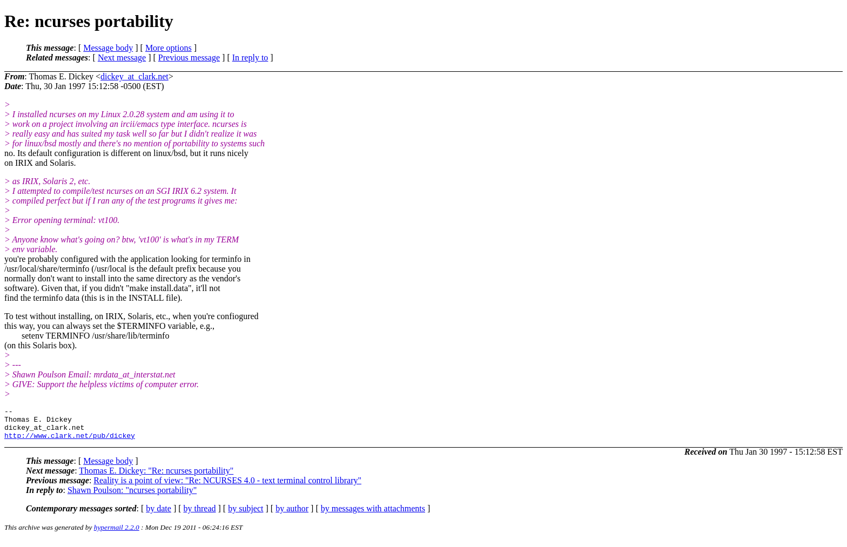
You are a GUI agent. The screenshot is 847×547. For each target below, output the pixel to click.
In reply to (250, 57)
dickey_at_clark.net (134, 76)
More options (168, 47)
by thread (200, 514)
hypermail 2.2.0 (116, 534)
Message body (108, 47)
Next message (122, 57)
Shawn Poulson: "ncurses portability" (132, 496)
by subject (245, 514)
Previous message (189, 57)
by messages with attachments (373, 514)
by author (291, 514)
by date (158, 514)
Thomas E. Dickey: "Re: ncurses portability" (156, 477)
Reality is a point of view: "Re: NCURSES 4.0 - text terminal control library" (227, 486)
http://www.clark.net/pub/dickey (69, 442)
